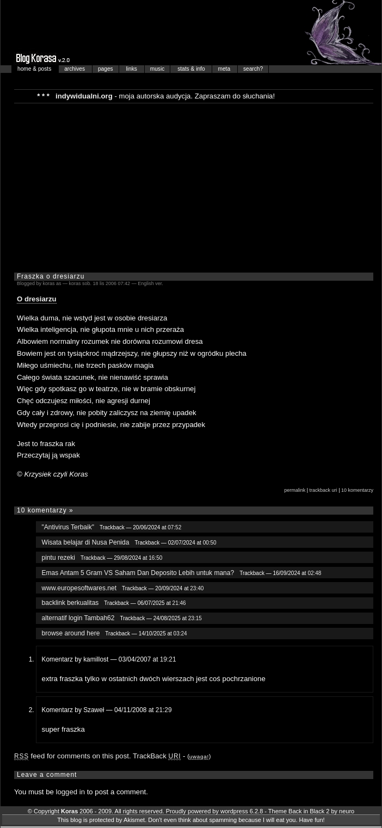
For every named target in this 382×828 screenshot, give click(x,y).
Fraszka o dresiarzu (50, 276)
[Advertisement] (183, 187)
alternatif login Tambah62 (78, 618)
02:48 (314, 573)
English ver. (150, 283)
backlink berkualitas (70, 603)
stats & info (191, 69)
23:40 (197, 588)
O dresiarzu (37, 299)
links (132, 69)
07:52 (174, 527)
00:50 (210, 543)
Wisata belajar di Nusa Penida (86, 542)
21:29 (164, 710)
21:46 (179, 603)
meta (224, 69)
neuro (346, 811)
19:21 (168, 659)
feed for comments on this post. (72, 756)
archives (75, 69)
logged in (70, 792)
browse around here (71, 633)
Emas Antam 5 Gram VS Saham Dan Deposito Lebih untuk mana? (138, 573)
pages (105, 69)
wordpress (234, 811)
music (157, 69)
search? (253, 69)
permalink (294, 490)
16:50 (155, 558)
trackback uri (323, 490)
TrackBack (157, 756)
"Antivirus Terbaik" (68, 527)
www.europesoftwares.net (79, 588)
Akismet (134, 820)
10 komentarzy (357, 490)
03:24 (180, 634)
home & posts (35, 69)
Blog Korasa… (191, 32)
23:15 (195, 618)
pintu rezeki (58, 557)
